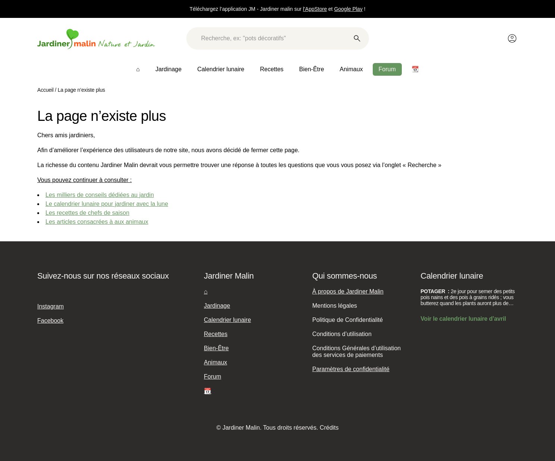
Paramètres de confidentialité (351, 369)
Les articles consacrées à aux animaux (96, 222)
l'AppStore (315, 9)
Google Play (348, 9)
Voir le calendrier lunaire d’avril (463, 319)
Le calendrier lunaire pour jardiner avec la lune (106, 204)
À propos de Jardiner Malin (348, 291)
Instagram (50, 306)
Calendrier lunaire (220, 69)
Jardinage (168, 69)
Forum (387, 69)
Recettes (271, 69)
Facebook (50, 320)
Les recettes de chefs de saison (87, 213)
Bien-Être (311, 69)
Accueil (45, 90)
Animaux (351, 69)
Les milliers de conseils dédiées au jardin (99, 195)
